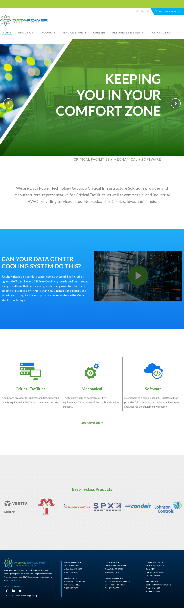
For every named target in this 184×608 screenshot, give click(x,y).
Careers (99, 32)
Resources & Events (128, 32)
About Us (25, 32)
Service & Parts (74, 32)
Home (6, 32)
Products (48, 32)
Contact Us (161, 32)
